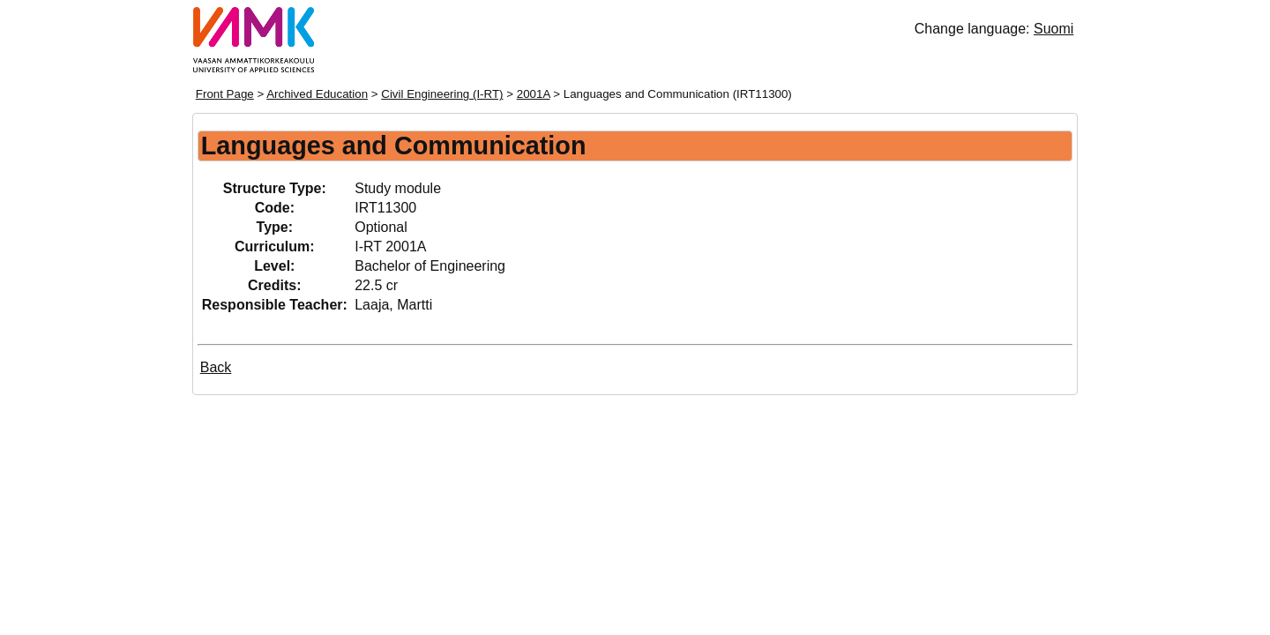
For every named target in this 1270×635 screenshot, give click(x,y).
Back (216, 367)
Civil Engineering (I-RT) (442, 94)
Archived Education (317, 94)
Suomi (1053, 28)
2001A (533, 94)
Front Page (225, 94)
